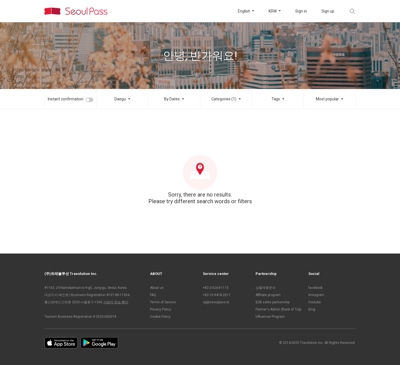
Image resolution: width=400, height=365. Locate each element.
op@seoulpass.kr (216, 302)
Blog (311, 309)
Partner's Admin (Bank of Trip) (278, 309)
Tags (275, 99)
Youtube (314, 302)
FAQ (153, 295)
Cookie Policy (160, 317)
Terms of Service (163, 302)
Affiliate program (268, 295)
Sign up (327, 11)
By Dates (172, 99)
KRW (273, 11)
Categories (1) (223, 99)
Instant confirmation (65, 99)
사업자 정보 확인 (115, 302)
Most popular (327, 99)
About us (157, 288)
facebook (315, 288)
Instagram (316, 295)
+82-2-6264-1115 (216, 288)
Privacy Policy (160, 309)
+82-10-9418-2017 (217, 295)
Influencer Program (270, 317)
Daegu (120, 99)
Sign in (301, 11)
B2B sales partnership (272, 302)
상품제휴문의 (266, 288)
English (244, 11)
